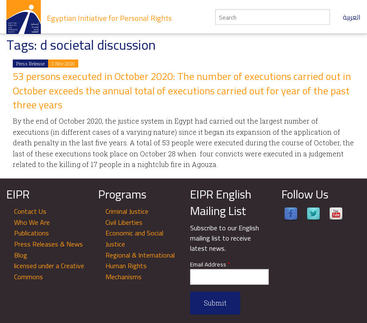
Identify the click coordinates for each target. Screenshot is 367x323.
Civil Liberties (123, 222)
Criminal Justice (126, 211)
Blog (20, 255)
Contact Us (30, 211)
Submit (215, 302)
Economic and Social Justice (134, 238)
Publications (31, 233)
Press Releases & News (48, 244)
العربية (352, 17)
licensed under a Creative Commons (49, 271)
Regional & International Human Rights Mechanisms (140, 266)
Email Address (210, 264)
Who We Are (32, 222)
